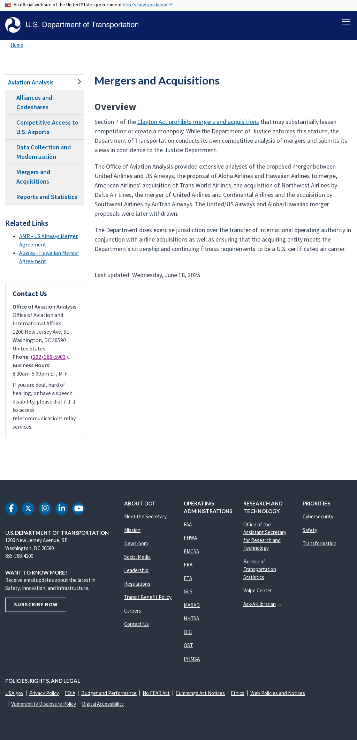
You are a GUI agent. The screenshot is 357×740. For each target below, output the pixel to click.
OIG (188, 632)
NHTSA (191, 618)
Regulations (137, 583)
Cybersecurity (318, 516)
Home (16, 45)
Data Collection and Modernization (43, 152)
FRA (188, 564)
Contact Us (136, 624)
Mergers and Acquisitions (33, 176)
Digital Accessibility (103, 704)
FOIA (70, 693)
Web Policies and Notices (277, 693)
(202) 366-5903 (50, 356)
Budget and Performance (109, 693)
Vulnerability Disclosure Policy (43, 704)
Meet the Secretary (145, 516)
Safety (310, 530)
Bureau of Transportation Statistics (259, 569)
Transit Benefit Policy (148, 597)
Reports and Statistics (46, 197)
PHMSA (192, 659)
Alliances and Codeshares (34, 102)
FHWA (190, 537)
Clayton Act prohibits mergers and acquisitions (198, 122)
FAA (188, 524)
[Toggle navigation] (346, 21)
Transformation (319, 543)
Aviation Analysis (44, 82)
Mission (132, 530)
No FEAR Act (156, 693)
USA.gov (14, 693)
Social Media (137, 557)
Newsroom (136, 543)
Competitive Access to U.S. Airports (47, 127)
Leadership (136, 570)
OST (188, 645)
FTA (188, 578)
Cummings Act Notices (200, 693)
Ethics (237, 693)
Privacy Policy (44, 693)
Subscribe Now (36, 604)
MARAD (192, 605)
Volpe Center (257, 590)
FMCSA (191, 551)
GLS (188, 591)
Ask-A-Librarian (262, 604)
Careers (132, 610)
